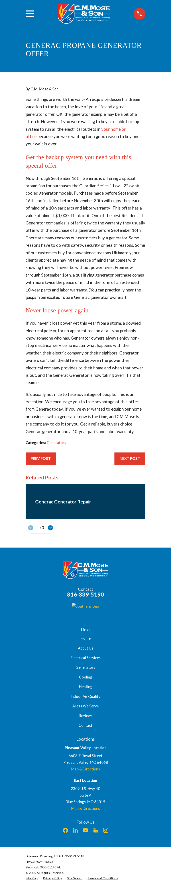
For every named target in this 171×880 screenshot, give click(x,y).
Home (86, 638)
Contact (85, 725)
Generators (56, 442)
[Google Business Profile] (95, 830)
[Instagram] (105, 830)
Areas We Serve (85, 706)
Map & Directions (85, 769)
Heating (85, 686)
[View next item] (50, 527)
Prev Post (41, 458)
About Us (85, 648)
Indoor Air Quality (85, 696)
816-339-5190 (85, 594)
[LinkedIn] (75, 830)
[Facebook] (65, 830)
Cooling (85, 677)
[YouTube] (85, 830)
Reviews (86, 715)
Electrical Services (86, 658)
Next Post (130, 458)
